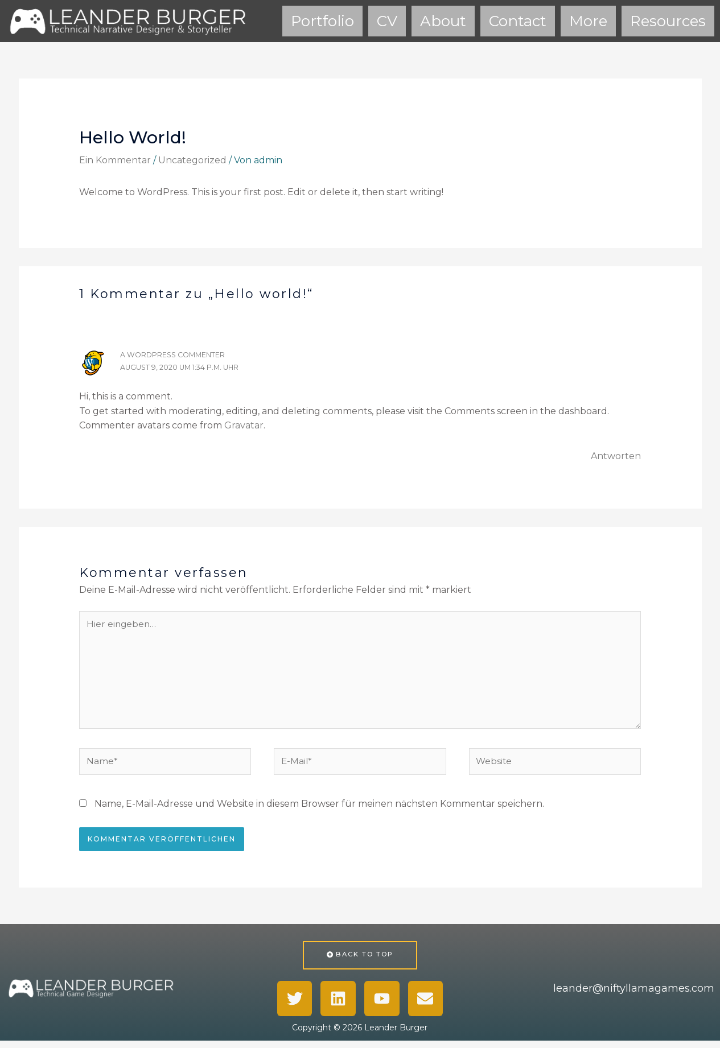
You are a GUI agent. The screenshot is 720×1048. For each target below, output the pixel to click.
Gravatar (244, 424)
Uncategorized (192, 158)
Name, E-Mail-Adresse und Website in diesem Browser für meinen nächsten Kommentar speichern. (319, 810)
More (588, 20)
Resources (668, 20)
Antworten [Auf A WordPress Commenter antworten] (616, 454)
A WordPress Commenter (175, 353)
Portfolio (322, 20)
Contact (517, 20)
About (443, 20)
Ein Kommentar (115, 158)
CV (387, 20)
